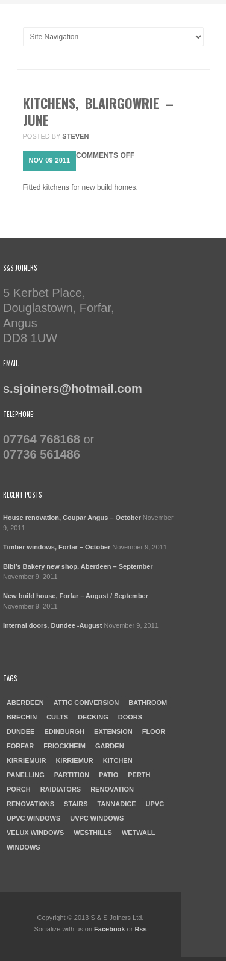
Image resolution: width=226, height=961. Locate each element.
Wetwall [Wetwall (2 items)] (138, 832)
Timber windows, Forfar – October (56, 547)
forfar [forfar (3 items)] (20, 746)
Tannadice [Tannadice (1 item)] (117, 803)
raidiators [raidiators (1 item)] (60, 789)
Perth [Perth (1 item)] (139, 774)
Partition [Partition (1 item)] (71, 774)
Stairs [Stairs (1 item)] (76, 803)
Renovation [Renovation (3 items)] (112, 789)
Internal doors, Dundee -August (52, 625)
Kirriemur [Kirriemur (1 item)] (74, 760)
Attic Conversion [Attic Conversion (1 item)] (86, 702)
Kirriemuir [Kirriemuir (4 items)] (26, 760)
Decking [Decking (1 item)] (93, 717)
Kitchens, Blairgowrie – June (98, 111)
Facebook (109, 929)
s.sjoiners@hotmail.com (72, 388)
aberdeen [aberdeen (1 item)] (25, 702)
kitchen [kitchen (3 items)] (118, 760)
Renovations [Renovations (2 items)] (30, 803)
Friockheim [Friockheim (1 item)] (64, 746)
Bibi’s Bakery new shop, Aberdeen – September (78, 566)
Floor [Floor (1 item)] (154, 731)
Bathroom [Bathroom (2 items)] (147, 702)
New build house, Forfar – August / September (75, 595)
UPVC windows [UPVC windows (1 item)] (33, 818)
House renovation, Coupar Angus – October (72, 517)
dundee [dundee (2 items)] (20, 731)
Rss (140, 929)
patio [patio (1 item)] (108, 774)
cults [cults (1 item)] (57, 717)
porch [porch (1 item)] (19, 789)
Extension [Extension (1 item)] (113, 731)
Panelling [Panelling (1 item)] (26, 774)
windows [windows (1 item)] (23, 847)
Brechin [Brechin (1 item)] (22, 717)
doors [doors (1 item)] (130, 717)
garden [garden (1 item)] (109, 746)
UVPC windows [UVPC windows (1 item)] (97, 818)
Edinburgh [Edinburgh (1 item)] (64, 731)
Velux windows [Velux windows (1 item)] (35, 832)
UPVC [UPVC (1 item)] (155, 803)
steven (75, 136)
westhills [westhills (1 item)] (93, 832)
